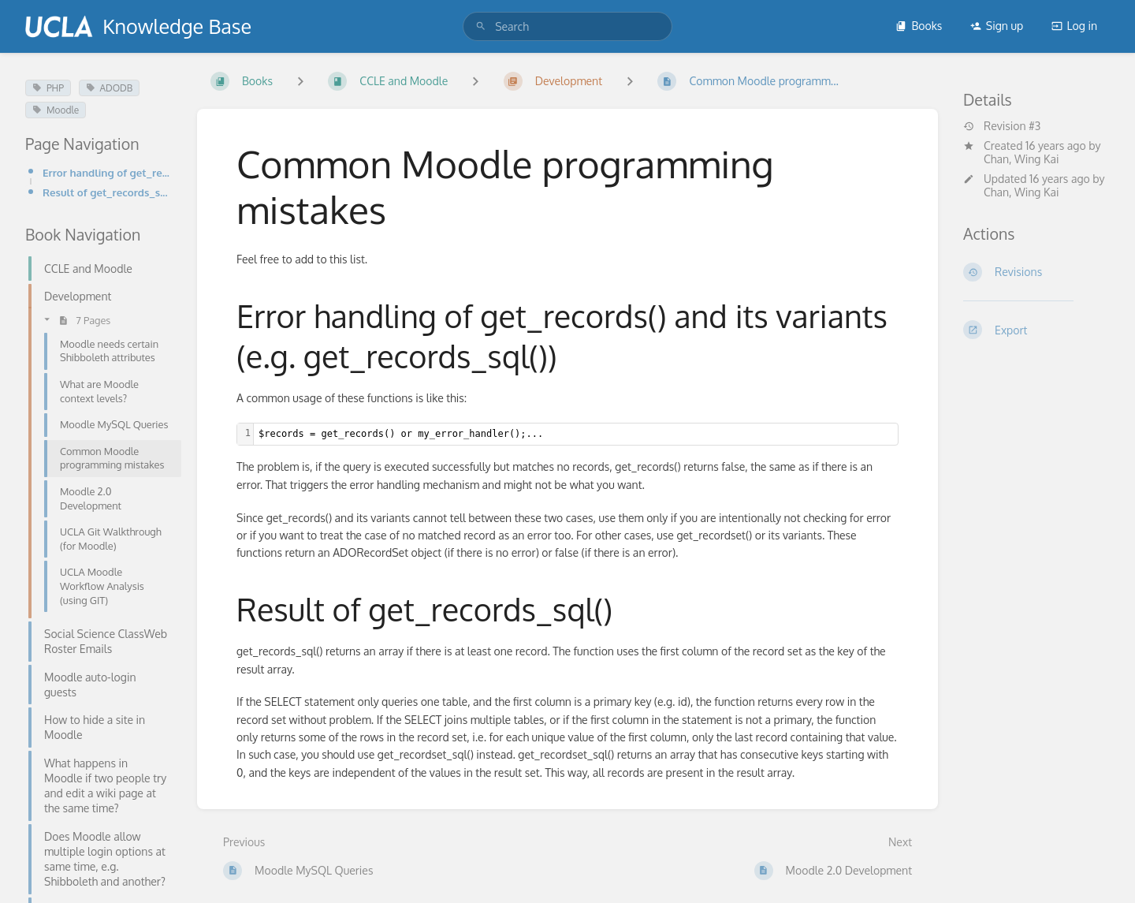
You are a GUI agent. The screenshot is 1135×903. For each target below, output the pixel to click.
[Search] (480, 26)
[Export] (1036, 330)
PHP (48, 88)
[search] (567, 26)
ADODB (109, 88)
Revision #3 (1001, 126)
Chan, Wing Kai (1021, 159)
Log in (1074, 25)
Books (918, 25)
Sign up (996, 25)
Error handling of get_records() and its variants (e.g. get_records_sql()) (107, 172)
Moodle (55, 110)
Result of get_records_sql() (107, 192)
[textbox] (576, 434)
